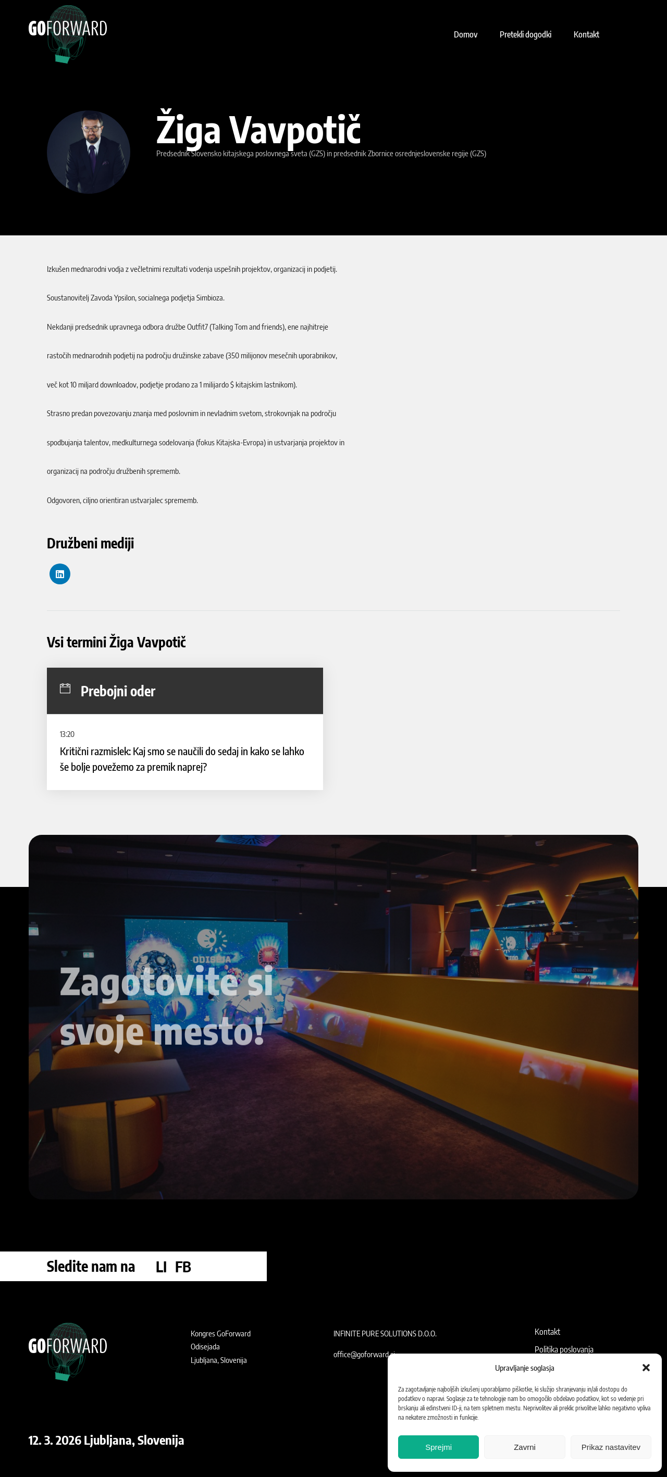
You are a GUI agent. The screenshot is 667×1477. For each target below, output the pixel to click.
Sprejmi (438, 1447)
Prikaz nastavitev (611, 1447)
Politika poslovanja (564, 1349)
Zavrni (525, 1447)
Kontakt (547, 1331)
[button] (646, 1367)
